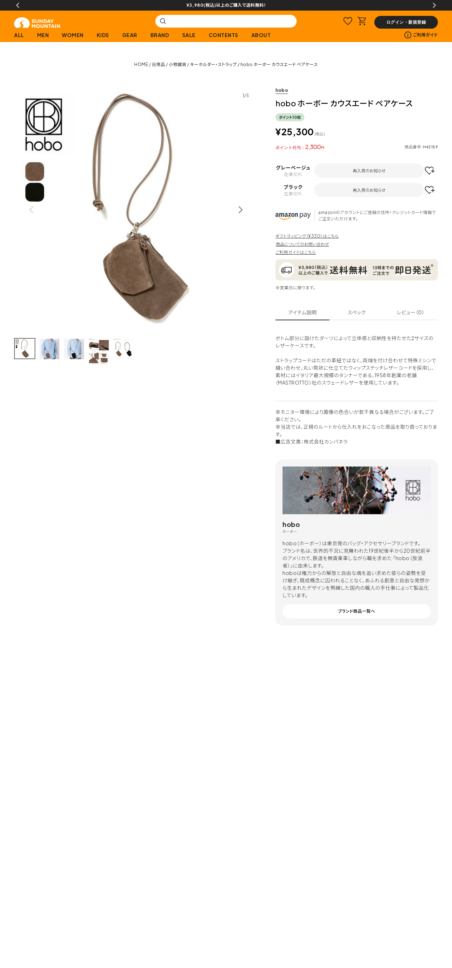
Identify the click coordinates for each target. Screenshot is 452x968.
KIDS (103, 35)
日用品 (158, 64)
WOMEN (73, 35)
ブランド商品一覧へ (356, 611)
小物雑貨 (177, 64)
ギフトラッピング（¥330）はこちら (307, 236)
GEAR (129, 35)
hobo (281, 90)
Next (434, 5)
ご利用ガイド (421, 34)
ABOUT (261, 35)
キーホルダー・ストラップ (213, 64)
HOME (141, 64)
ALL (19, 35)
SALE (189, 35)
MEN (43, 35)
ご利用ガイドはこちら (295, 252)
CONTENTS (223, 35)
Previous (17, 5)
